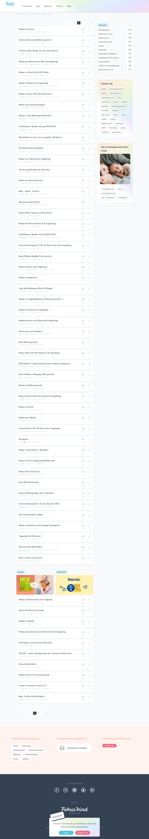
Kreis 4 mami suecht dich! (30, 558)
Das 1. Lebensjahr (108, 198)
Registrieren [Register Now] (83, 833)
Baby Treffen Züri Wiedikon (31, 696)
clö (30, 474)
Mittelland (17, 754)
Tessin (15, 759)
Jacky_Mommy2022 (38, 86)
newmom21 (26, 172)
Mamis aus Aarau (26, 29)
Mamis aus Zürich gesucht (31, 180)
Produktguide (122, 198)
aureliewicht (26, 561)
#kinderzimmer (107, 123)
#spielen (115, 110)
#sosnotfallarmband (118, 106)
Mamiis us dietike (26, 621)
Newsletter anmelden (77, 748)
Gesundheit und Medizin (108, 53)
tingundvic (29, 377)
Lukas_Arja (33, 140)
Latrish (31, 496)
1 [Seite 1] (66, 23)
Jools (24, 613)
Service (59, 6)
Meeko (24, 183)
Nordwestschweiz (36, 750)
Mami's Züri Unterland (29, 471)
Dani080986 (33, 269)
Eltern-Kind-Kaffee (28, 664)
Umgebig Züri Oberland (30, 536)
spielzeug (105, 132)
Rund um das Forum (106, 69)
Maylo (31, 291)
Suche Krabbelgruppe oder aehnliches (36, 493)
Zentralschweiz (19, 750)
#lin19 (103, 128)
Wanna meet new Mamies (30, 331)
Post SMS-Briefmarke (29, 482)
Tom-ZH (34, 507)
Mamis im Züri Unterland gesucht (34, 675)
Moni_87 (25, 151)
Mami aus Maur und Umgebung (33, 267)
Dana (29, 399)
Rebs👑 (22, 442)
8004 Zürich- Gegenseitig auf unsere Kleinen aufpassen (44, 363)
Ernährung (103, 49)
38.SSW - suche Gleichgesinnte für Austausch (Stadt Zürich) (46, 653)
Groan (32, 119)
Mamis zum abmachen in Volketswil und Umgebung (42, 632)
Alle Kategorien (105, 30)
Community (27, 6)
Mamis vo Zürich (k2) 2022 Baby (34, 72)
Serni (22, 656)
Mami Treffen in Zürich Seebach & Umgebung (40, 396)
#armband (119, 123)
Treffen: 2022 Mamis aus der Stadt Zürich (38, 50)
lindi (43, 550)
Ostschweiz (26, 746)
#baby (104, 89)
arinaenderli (24, 345)
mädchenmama (34, 64)
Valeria (40, 97)
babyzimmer (116, 132)
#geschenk (105, 115)
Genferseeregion (31, 754)
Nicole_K (23, 312)
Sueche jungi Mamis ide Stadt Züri (34, 169)
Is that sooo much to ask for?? (33, 685)
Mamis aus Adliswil (27, 417)
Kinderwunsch (104, 38)
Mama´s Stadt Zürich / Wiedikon (33, 450)
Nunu (31, 129)
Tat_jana (34, 688)
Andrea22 (23, 678)
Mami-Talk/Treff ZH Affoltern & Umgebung (39, 353)
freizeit (104, 119)
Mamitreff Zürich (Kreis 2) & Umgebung (37, 223)
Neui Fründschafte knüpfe (31, 514)
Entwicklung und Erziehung (109, 57)
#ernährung (113, 128)
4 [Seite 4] (78, 23)
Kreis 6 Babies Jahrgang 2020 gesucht (36, 374)
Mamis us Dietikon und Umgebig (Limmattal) (39, 525)
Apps (69, 6)
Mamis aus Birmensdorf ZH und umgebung (38, 61)
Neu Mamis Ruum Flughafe (31, 148)
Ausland (25, 759)
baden (123, 128)
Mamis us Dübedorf (28, 277)
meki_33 (23, 485)
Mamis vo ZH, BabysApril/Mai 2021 (35, 115)
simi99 (22, 539)
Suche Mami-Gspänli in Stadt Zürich (35, 213)
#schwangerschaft (116, 89)
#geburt (104, 93)
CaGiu (32, 194)
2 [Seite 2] (70, 23)
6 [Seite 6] (86, 23)
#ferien (115, 115)
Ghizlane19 (33, 334)
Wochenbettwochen (109, 193)
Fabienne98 (26, 431)
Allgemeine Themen (106, 34)
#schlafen (105, 110)
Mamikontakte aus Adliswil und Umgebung (38, 320)
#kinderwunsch (116, 93)
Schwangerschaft (106, 42)
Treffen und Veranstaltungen (109, 65)
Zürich (15, 746)
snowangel (26, 108)
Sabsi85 (32, 517)
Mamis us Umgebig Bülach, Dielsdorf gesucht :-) (41, 299)
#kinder (115, 102)
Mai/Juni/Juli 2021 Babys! (30, 547)
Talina (22, 667)
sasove (31, 366)
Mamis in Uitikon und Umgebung (34, 310)
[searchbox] (133, 6)
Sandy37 (25, 302)
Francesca (26, 388)
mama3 (40, 237)
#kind (124, 115)
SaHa (29, 54)
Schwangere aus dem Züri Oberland (35, 642)
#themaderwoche (108, 97)
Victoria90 (26, 43)
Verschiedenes (104, 61)
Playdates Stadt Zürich (29, 202)
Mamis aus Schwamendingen (32, 105)
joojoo (22, 528)
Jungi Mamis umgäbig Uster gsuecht (35, 256)
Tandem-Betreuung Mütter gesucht (35, 40)
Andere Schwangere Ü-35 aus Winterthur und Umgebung (45, 245)
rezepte (113, 119)
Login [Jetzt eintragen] (66, 833)
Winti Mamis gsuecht (28, 342)
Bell (23, 226)
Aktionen (48, 6)
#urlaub (124, 102)
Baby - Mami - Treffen (29, 191)
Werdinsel (23, 439)
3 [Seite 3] (74, 23)
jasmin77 (25, 248)
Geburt (101, 45)
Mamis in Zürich (26, 407)
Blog (38, 6)
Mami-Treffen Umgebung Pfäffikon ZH (37, 460)
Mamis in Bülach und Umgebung (33, 83)
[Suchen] (142, 6)
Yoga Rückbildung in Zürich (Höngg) (35, 288)
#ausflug (105, 106)
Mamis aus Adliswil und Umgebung (35, 159)
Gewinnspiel (109, 746)
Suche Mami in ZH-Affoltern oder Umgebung (39, 428)
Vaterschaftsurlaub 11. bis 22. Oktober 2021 (39, 504)
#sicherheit (105, 102)
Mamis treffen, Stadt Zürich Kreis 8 (35, 94)
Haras (31, 32)
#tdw (119, 97)
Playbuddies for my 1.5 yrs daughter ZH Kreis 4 (41, 137)
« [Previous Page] (62, 23)
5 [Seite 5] (82, 23)
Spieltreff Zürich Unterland (31, 610)
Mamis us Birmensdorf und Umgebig (35, 599)
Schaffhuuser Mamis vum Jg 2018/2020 (37, 126)
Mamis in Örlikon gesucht (30, 385)
